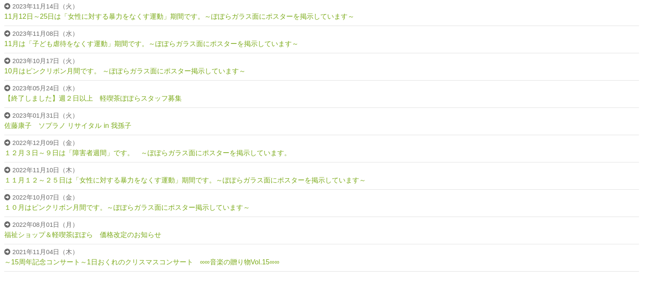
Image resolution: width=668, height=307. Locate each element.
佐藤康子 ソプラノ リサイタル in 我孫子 (67, 125)
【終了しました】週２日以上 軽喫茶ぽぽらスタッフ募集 (93, 98)
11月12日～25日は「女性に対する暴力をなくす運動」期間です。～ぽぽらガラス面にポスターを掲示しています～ (179, 16)
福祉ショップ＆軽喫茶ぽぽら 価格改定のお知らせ (82, 234)
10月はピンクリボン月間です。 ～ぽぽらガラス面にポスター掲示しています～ (125, 71)
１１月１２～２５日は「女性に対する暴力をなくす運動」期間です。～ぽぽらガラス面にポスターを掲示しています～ (185, 180)
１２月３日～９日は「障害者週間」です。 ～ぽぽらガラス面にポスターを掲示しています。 (147, 152)
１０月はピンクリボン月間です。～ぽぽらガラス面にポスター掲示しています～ (127, 207)
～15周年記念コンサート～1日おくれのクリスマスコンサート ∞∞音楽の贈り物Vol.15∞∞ (141, 262)
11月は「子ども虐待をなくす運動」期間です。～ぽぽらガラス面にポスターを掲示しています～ (151, 43)
